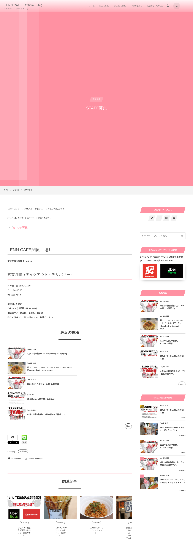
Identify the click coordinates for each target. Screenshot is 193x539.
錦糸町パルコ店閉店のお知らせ (103, 369)
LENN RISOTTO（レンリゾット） (96, 500)
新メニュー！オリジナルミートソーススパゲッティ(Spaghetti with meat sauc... (109, 353)
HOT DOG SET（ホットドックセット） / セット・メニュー (172, 482)
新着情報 (23, 421)
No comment (16, 428)
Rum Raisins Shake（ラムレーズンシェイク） (172, 428)
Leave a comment (34, 428)
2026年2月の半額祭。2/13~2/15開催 (43, 369)
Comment (12, 536)
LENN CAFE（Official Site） (24, 5)
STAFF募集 (20, 227)
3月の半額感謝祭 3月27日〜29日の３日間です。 (46, 353)
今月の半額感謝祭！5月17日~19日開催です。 (47, 384)
